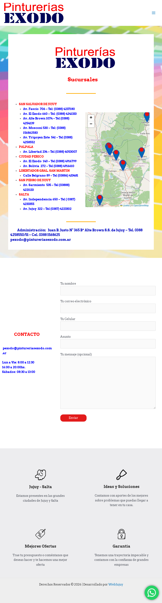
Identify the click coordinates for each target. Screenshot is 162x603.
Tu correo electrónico (108, 306)
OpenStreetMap (141, 205)
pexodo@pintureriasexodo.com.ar (27, 348)
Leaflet (124, 205)
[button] (91, 118)
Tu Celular (108, 324)
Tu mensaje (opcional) (108, 381)
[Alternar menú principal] (153, 13)
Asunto (108, 342)
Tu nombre (108, 289)
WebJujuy (115, 584)
